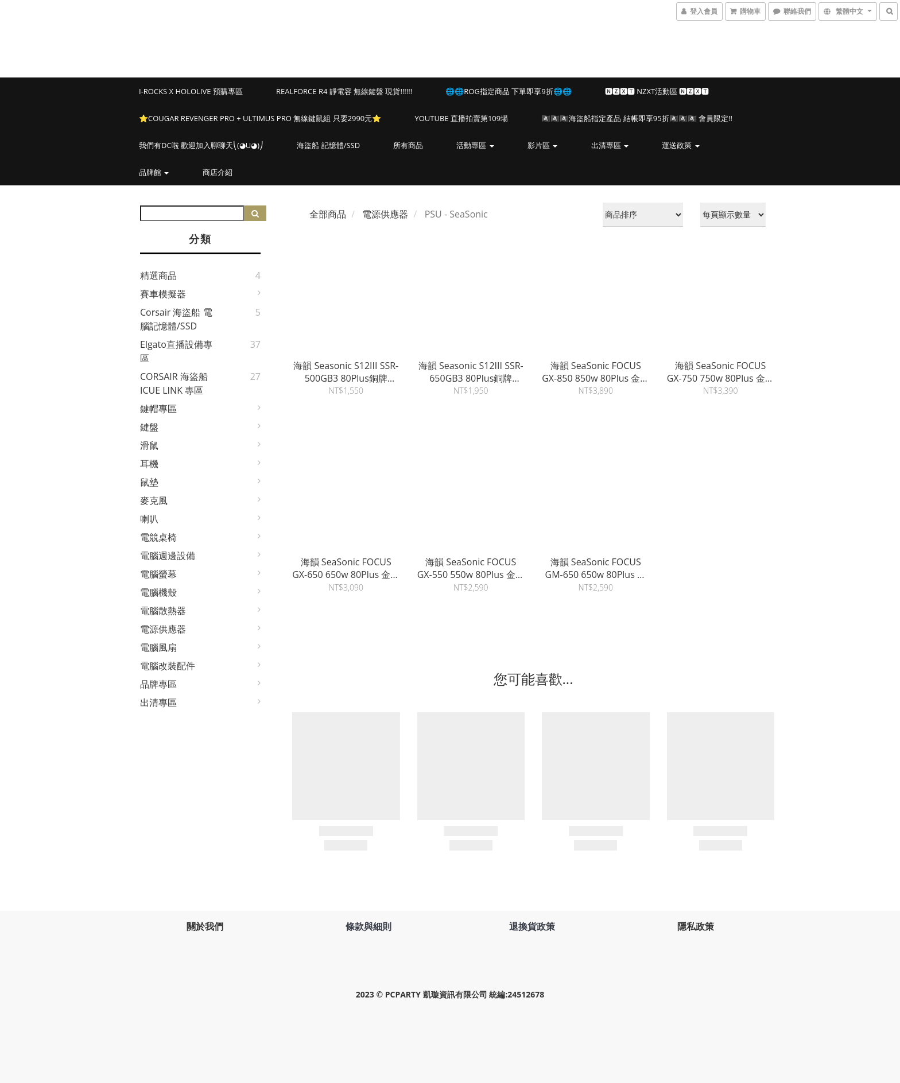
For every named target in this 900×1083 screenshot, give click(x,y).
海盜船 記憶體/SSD (328, 145)
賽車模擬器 (163, 294)
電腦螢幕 (158, 574)
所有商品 (408, 145)
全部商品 (327, 214)
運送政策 (680, 145)
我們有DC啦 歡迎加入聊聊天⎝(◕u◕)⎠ (201, 145)
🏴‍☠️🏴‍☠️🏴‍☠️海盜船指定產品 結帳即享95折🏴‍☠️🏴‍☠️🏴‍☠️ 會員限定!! (636, 118)
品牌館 (154, 172)
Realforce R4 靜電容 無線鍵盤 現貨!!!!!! (344, 91)
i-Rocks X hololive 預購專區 (191, 91)
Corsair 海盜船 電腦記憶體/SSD (176, 319)
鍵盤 (149, 427)
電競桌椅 (158, 537)
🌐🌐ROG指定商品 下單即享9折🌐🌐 (508, 91)
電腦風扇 (158, 647)
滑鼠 (149, 445)
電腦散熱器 (163, 610)
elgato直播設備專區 (176, 351)
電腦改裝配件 (167, 665)
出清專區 (610, 145)
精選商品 (158, 275)
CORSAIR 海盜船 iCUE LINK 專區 (174, 383)
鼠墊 (149, 482)
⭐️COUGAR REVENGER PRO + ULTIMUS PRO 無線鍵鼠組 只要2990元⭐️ (260, 118)
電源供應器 (163, 629)
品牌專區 (158, 684)
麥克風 (154, 500)
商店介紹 (217, 172)
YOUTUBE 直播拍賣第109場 (461, 118)
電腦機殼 (158, 592)
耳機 (149, 463)
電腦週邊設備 (167, 555)
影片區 (542, 145)
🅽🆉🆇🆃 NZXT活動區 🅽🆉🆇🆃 (657, 91)
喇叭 (149, 519)
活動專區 (475, 145)
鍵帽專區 (158, 408)
